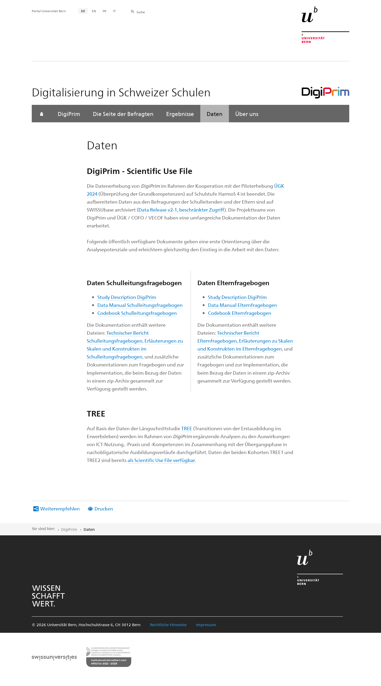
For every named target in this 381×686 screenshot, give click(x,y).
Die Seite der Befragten (123, 113)
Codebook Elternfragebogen (239, 313)
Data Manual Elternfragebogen (242, 305)
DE (83, 11)
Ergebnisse (180, 113)
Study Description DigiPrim (126, 297)
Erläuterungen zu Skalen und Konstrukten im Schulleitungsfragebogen (135, 348)
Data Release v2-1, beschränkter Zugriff (181, 209)
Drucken (103, 508)
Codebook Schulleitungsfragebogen (137, 313)
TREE (186, 428)
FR (104, 11)
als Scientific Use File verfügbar (161, 460)
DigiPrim (69, 113)
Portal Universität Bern (49, 11)
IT (114, 11)
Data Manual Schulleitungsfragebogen (140, 305)
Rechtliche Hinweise (168, 624)
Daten (215, 113)
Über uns (246, 113)
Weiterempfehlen (60, 508)
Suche (141, 12)
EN (94, 11)
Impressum (206, 624)
